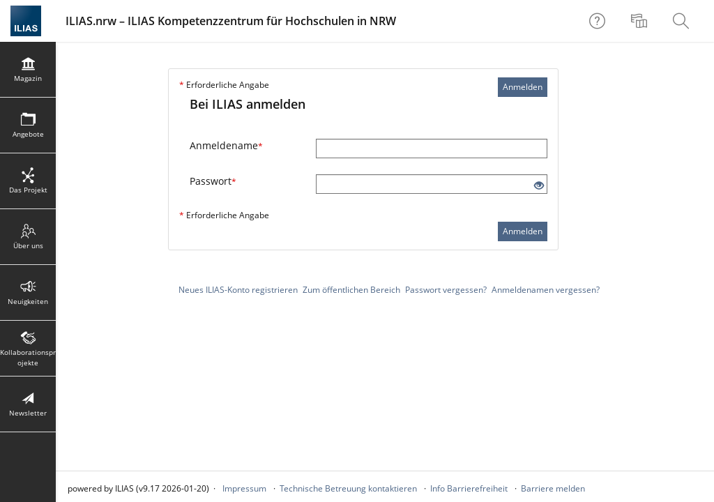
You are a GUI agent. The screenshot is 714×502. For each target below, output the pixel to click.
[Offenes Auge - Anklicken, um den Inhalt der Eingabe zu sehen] (539, 185)
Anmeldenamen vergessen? (546, 290)
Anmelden (522, 87)
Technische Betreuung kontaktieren (348, 488)
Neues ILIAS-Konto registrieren (238, 290)
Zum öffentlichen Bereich (351, 290)
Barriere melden (553, 488)
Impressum (244, 488)
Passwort (213, 181)
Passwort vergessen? (446, 290)
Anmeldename (226, 145)
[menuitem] (641, 21)
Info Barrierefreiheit (469, 488)
